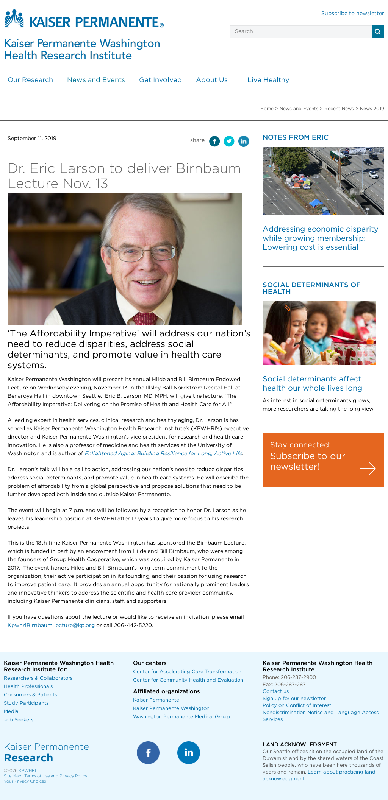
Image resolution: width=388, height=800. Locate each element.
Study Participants (26, 703)
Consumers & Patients (30, 695)
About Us (212, 80)
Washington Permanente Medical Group (181, 716)
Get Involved (160, 80)
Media (11, 711)
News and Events (96, 80)
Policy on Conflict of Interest (297, 705)
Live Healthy (268, 80)
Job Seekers (18, 720)
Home (267, 108)
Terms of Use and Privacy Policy (55, 776)
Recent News (339, 108)
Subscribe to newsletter (352, 13)
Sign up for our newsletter (294, 698)
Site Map (12, 776)
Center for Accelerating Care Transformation (187, 671)
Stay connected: (300, 445)
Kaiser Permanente (156, 700)
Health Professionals (28, 686)
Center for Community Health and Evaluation (188, 680)
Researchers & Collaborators (38, 678)
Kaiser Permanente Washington (171, 708)
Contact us (276, 691)
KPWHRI (27, 771)
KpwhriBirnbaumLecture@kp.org (51, 625)
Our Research (30, 80)
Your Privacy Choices (25, 781)
